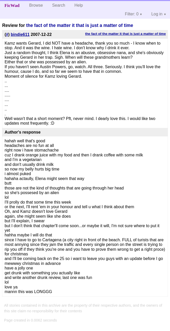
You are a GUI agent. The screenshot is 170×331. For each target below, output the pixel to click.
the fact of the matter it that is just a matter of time (79, 25)
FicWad (12, 5)
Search (58, 5)
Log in (157, 14)
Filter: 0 (132, 14)
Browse (36, 5)
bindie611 (20, 34)
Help (78, 5)
